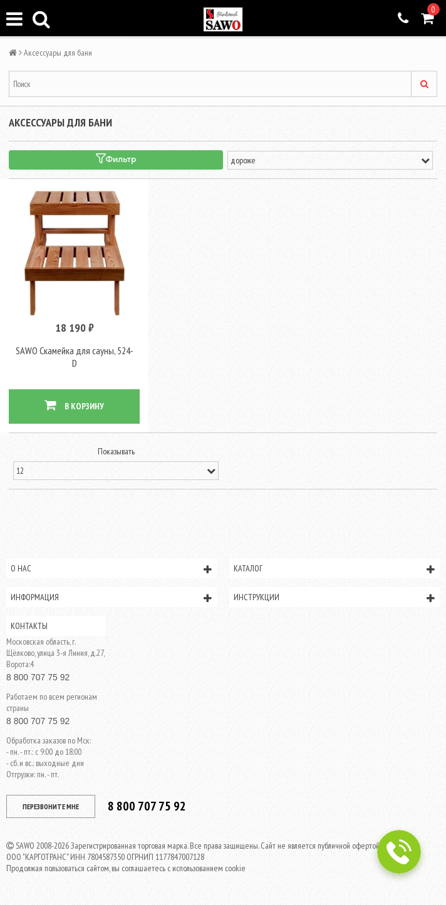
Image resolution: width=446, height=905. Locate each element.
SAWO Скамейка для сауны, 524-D (74, 356)
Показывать (116, 451)
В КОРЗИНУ (74, 405)
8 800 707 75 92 (38, 677)
